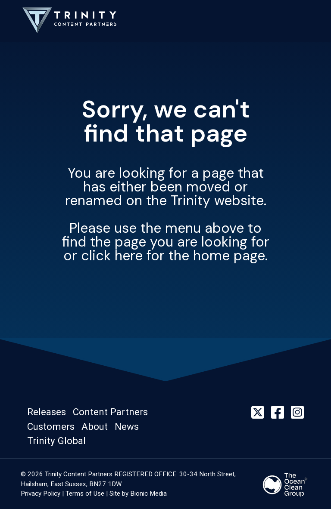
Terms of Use (85, 493)
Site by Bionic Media (138, 493)
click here (112, 256)
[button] (49, 412)
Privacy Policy (40, 493)
